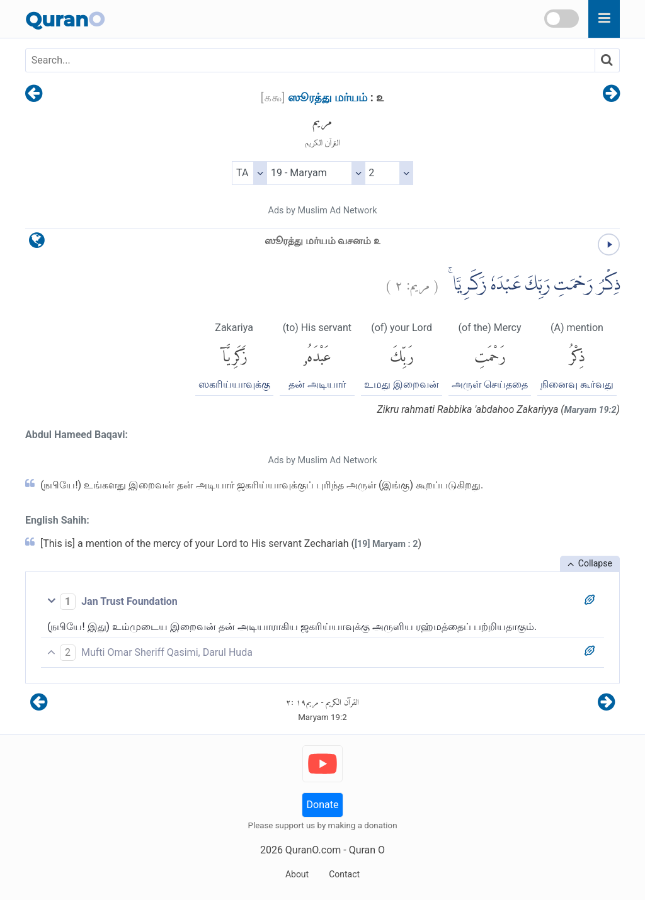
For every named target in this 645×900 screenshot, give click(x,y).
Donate (323, 805)
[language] (37, 243)
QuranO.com (313, 850)
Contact (344, 874)
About (297, 874)
